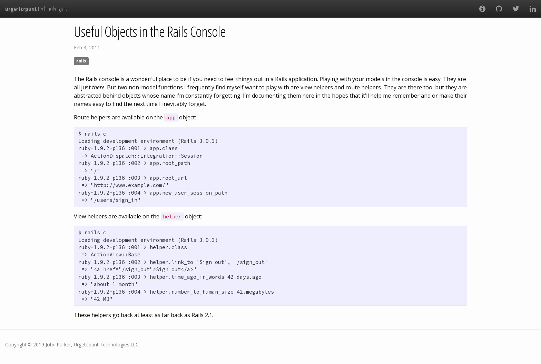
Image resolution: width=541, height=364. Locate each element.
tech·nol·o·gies (36, 8)
